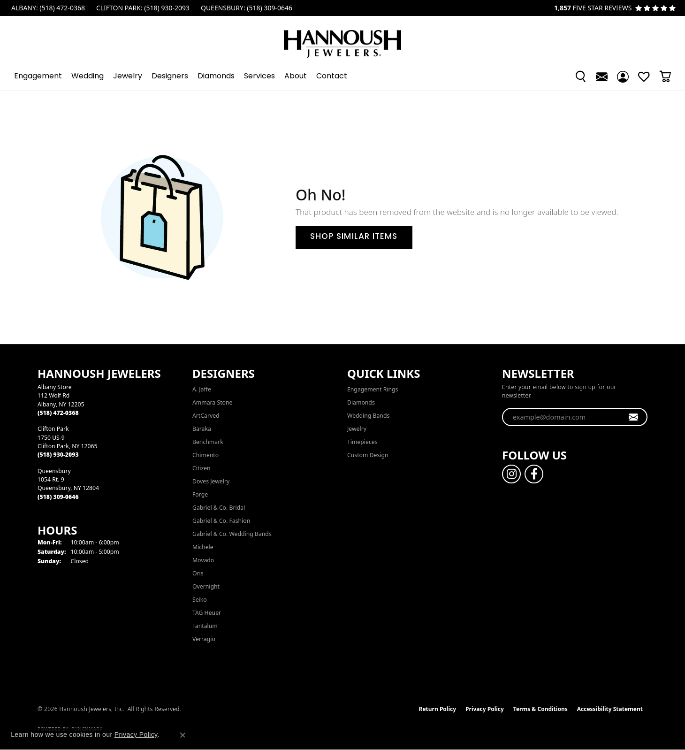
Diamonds (216, 76)
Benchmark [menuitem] (207, 442)
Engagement (38, 76)
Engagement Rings (372, 389)
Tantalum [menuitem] (205, 626)
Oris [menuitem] (198, 573)
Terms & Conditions (540, 709)
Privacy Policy (484, 709)
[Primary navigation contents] (342, 76)
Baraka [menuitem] (201, 429)
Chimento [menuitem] (205, 455)
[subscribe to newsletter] (634, 417)
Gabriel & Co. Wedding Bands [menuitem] (232, 534)
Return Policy (438, 709)
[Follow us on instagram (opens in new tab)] (511, 474)
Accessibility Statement (610, 709)
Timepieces (362, 442)
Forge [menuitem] (200, 494)
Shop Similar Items (354, 237)
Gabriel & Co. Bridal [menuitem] (218, 508)
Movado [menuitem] (203, 560)
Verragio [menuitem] (203, 639)
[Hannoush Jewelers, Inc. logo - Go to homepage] (342, 39)
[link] (47, 8)
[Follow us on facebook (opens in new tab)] (534, 474)
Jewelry (127, 76)
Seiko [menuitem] (199, 600)
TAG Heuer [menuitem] (206, 613)
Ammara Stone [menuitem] (212, 402)
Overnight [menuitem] (206, 586)
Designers (170, 76)
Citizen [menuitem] (201, 468)
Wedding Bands (368, 416)
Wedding (87, 76)
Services (259, 76)
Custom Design (367, 455)
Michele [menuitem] (202, 547)
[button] (580, 76)
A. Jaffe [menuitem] (201, 389)
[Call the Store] (58, 413)
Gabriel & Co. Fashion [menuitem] (221, 521)
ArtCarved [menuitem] (206, 416)
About (295, 76)
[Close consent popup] (182, 735)
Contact (331, 76)
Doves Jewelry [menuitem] (210, 481)
